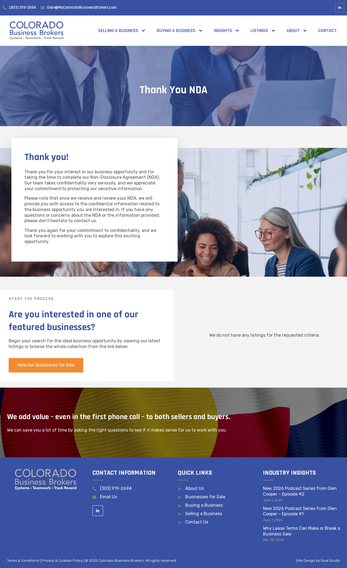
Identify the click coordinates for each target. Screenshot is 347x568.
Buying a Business (180, 30)
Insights (227, 30)
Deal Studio (330, 561)
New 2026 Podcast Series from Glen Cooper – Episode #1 (300, 511)
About (297, 30)
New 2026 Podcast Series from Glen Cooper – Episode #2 (300, 491)
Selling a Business (122, 30)
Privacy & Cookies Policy (62, 561)
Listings (263, 30)
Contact (327, 30)
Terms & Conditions (23, 561)
